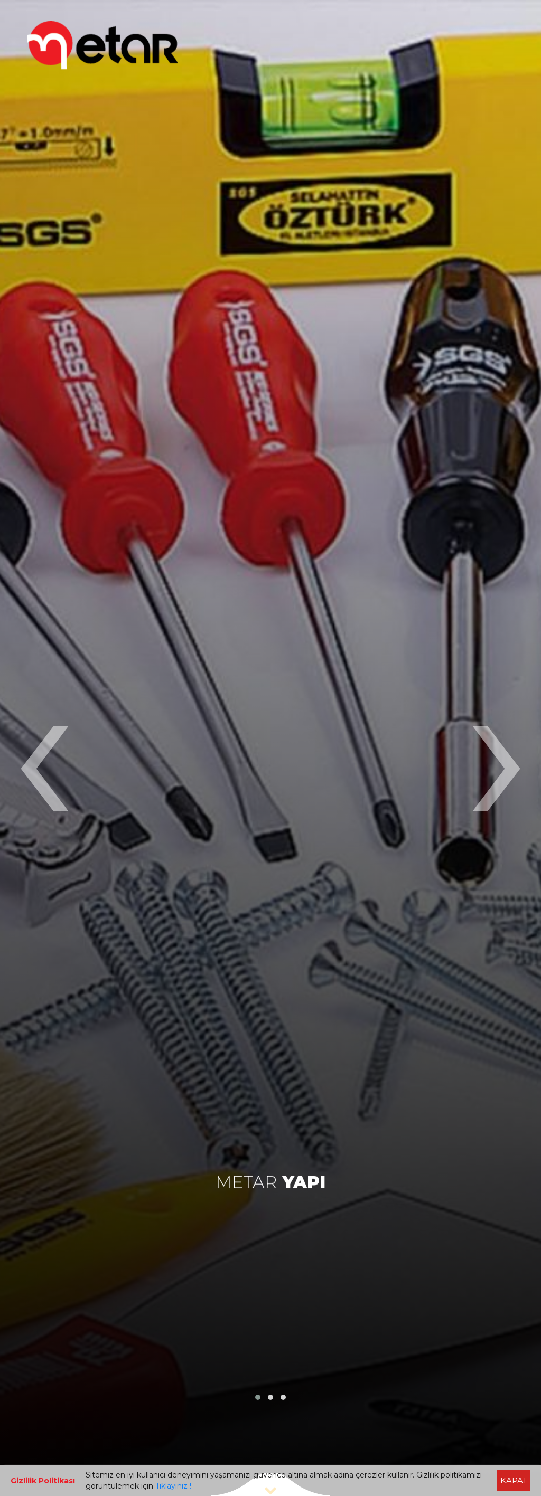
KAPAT (513, 1480)
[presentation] (43, 748)
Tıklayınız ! (173, 1486)
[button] (257, 1397)
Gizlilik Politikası (43, 1480)
